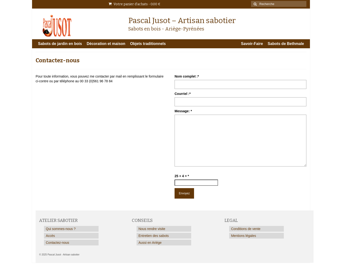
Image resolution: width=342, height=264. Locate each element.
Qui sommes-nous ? (61, 229)
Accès (50, 236)
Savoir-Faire (252, 44)
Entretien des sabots (153, 236)
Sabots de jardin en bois (60, 44)
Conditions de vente (246, 229)
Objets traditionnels (148, 44)
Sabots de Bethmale (286, 44)
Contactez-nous (57, 242)
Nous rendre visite (151, 229)
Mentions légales (243, 236)
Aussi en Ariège (150, 242)
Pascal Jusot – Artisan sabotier (182, 20)
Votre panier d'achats (134, 4)
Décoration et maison (106, 44)
